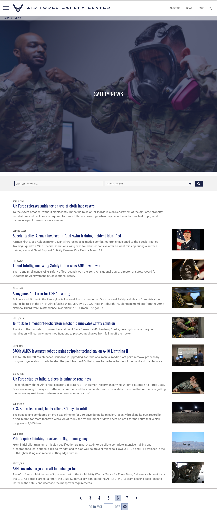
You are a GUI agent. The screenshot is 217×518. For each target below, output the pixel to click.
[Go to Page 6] (118, 498)
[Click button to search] (199, 183)
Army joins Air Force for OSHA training (41, 293)
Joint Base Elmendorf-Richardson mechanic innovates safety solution (64, 323)
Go (125, 506)
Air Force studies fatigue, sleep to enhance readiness (52, 379)
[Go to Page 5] (108, 498)
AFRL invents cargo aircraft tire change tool (45, 468)
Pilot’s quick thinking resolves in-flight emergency (50, 438)
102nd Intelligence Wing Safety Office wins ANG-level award (58, 265)
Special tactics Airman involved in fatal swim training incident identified (67, 236)
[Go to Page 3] (90, 498)
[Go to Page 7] (127, 498)
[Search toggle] (211, 8)
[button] (5, 8)
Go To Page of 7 (104, 507)
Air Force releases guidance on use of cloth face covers (54, 206)
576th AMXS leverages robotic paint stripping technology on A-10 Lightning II (70, 351)
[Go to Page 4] (99, 498)
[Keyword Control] (58, 183)
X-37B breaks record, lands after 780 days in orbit (50, 408)
